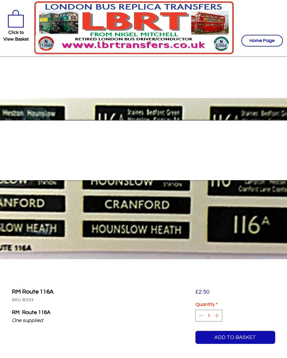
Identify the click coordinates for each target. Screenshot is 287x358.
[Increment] (217, 315)
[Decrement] (200, 315)
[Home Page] (262, 41)
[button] (16, 18)
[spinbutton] (208, 315)
